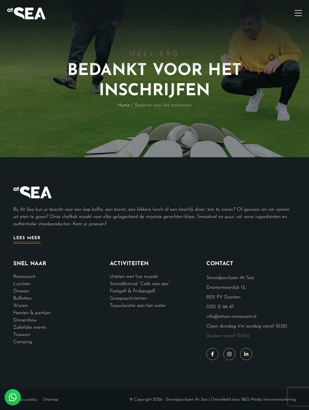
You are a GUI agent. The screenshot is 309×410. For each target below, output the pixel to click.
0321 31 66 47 (220, 306)
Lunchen (21, 283)
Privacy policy (25, 399)
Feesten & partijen (32, 313)
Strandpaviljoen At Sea (187, 399)
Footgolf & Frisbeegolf (132, 291)
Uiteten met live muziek (134, 276)
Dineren (21, 291)
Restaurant (24, 276)
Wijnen (20, 305)
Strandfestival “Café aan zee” (139, 283)
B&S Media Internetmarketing (268, 399)
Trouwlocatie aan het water (138, 305)
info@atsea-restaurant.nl (231, 316)
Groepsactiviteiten (128, 298)
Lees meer (27, 238)
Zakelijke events (29, 327)
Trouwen (21, 334)
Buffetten (22, 298)
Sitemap (50, 399)
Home (124, 105)
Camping (22, 342)
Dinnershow (25, 320)
